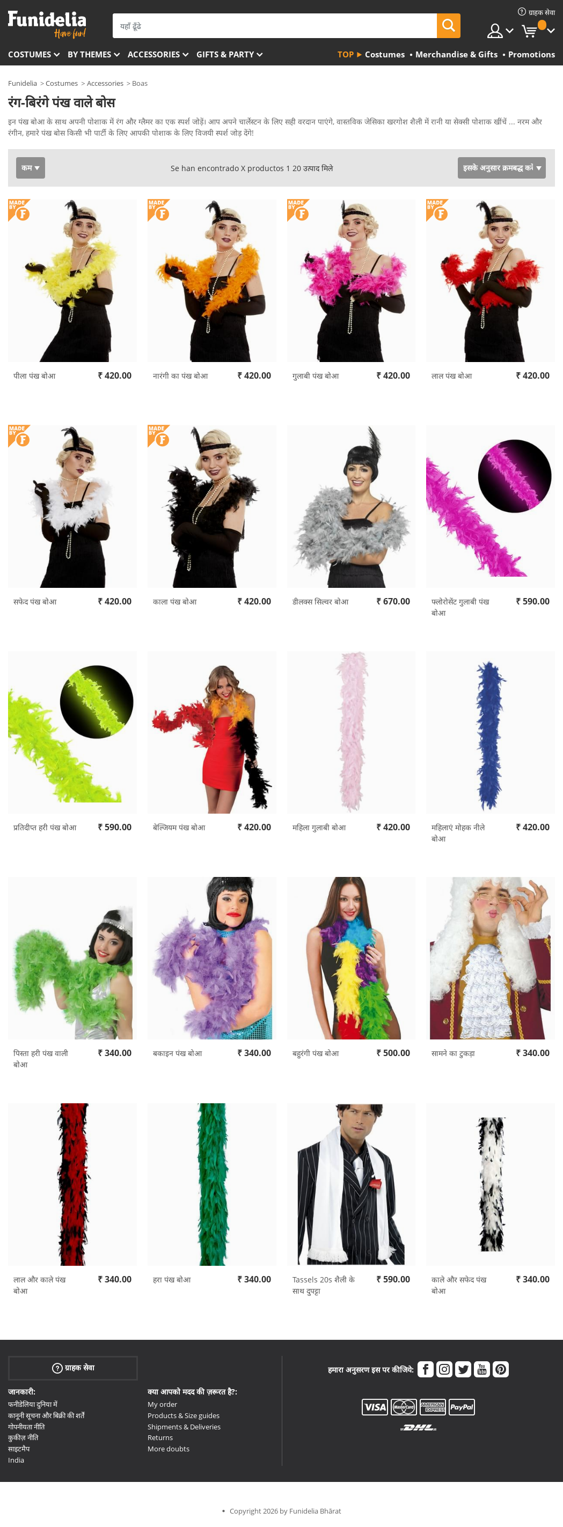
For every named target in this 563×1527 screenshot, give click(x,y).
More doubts (168, 1449)
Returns (160, 1437)
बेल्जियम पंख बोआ (179, 827)
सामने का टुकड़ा (453, 1053)
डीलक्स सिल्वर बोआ (320, 601)
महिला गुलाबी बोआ (319, 827)
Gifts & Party (225, 54)
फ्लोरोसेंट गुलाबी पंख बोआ (460, 607)
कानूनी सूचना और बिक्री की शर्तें (46, 1415)
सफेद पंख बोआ (34, 601)
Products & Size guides (184, 1415)
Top (346, 54)
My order (162, 1404)
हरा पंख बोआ (172, 1279)
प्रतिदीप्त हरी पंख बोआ (44, 827)
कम (26, 168)
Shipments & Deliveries (184, 1427)
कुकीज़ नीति (23, 1437)
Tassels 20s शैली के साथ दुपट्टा (324, 1285)
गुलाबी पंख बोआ (316, 376)
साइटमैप (19, 1449)
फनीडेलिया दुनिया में (32, 1404)
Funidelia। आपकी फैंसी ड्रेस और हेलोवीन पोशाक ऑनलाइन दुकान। (47, 25)
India (16, 1460)
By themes (89, 54)
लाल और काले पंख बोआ (39, 1285)
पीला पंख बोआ (34, 376)
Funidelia (22, 83)
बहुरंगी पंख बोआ (316, 1053)
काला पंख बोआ (174, 601)
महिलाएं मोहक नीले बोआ (458, 833)
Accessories (154, 54)
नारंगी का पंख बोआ (180, 376)
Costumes (29, 54)
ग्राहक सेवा (73, 1368)
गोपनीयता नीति (26, 1427)
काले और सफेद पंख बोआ (459, 1285)
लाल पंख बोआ (452, 376)
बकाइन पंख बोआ (177, 1053)
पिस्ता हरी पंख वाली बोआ (40, 1058)
